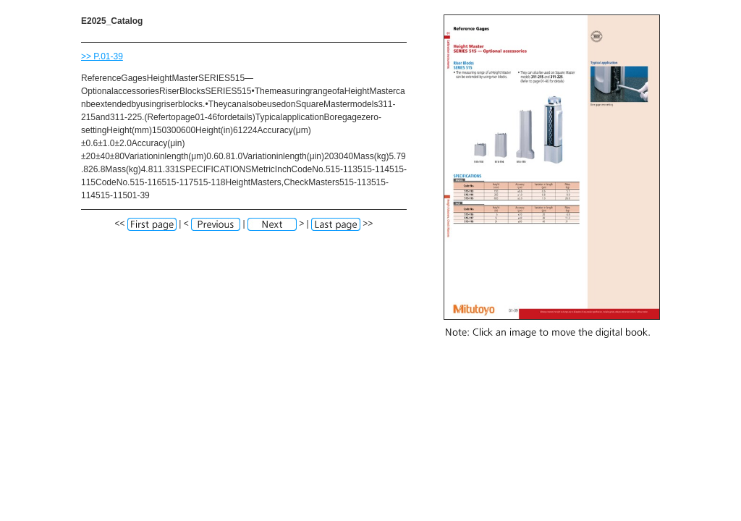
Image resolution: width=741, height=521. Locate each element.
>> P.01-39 (102, 56)
